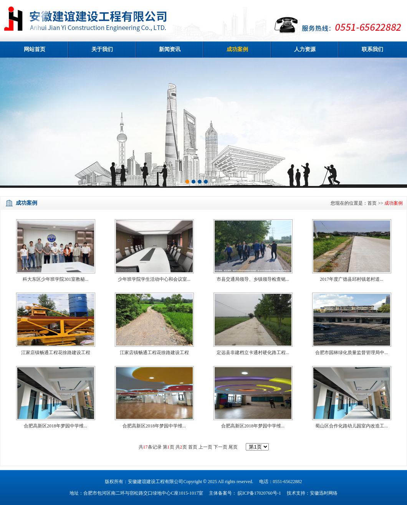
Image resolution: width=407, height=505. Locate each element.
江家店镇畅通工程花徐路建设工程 (55, 352)
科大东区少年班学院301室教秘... (55, 279)
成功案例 (237, 49)
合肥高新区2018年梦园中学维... (55, 426)
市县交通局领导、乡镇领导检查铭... (253, 279)
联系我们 (372, 49)
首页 (372, 203)
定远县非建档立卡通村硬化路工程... (253, 352)
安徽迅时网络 (324, 493)
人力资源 (305, 49)
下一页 (220, 447)
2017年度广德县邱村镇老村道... (351, 279)
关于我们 (102, 49)
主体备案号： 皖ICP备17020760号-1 (245, 493)
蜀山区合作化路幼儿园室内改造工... (351, 426)
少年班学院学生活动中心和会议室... (154, 279)
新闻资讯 (169, 49)
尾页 (232, 447)
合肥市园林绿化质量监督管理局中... (351, 352)
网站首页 (34, 49)
